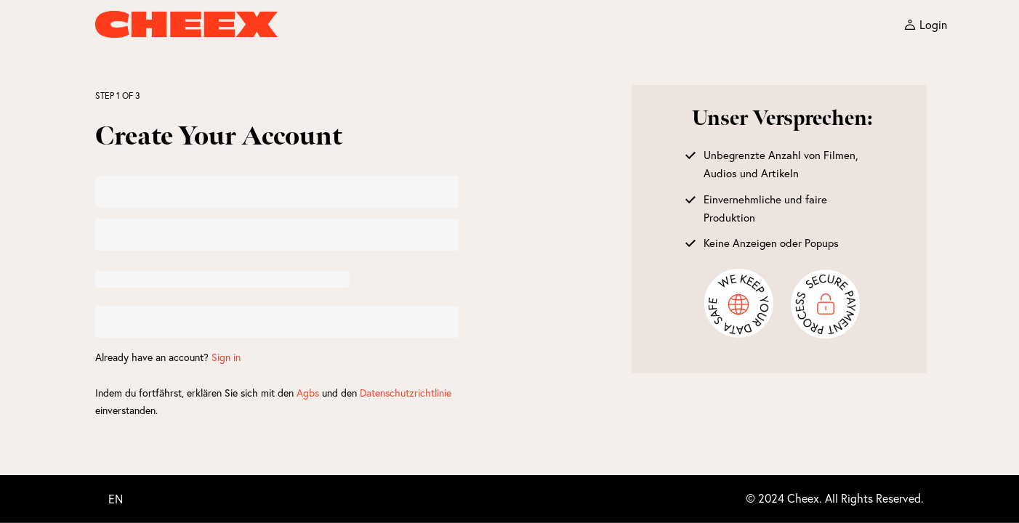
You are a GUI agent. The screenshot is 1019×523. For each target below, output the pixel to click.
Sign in (226, 357)
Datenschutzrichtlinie (405, 393)
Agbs (308, 393)
